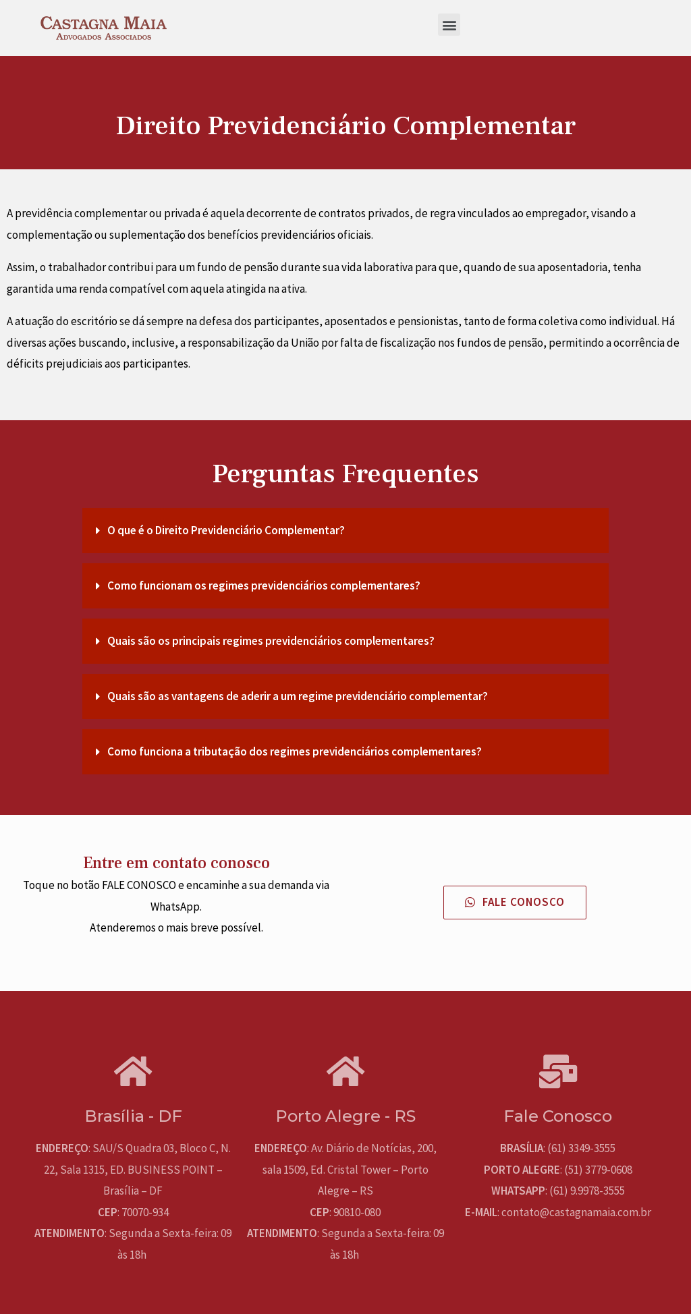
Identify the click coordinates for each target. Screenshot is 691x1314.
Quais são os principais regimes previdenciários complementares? (271, 640)
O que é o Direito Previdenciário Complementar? (226, 530)
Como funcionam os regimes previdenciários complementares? (263, 585)
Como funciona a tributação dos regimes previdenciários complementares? (294, 751)
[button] (449, 24)
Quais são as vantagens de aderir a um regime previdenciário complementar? (297, 696)
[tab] (345, 530)
